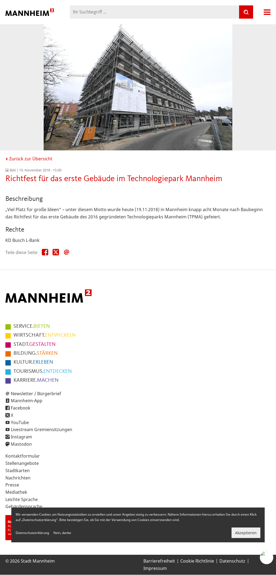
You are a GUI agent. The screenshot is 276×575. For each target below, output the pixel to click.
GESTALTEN (34, 344)
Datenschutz (232, 561)
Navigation (267, 12)
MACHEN (35, 380)
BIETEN (31, 326)
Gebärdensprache (23, 506)
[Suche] (246, 12)
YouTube (20, 422)
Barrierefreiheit (159, 561)
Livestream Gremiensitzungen (41, 429)
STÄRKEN (35, 353)
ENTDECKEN (42, 371)
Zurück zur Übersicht (28, 159)
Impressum (155, 568)
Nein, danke (62, 532)
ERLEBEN (33, 362)
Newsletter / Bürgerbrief (36, 394)
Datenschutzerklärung (32, 532)
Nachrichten (17, 478)
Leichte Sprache (21, 499)
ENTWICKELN (44, 335)
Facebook (20, 408)
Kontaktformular (22, 456)
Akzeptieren (246, 532)
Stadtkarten (17, 470)
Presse (12, 485)
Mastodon (21, 444)
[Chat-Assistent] (266, 557)
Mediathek (16, 492)
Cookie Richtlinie (197, 561)
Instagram (21, 437)
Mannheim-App (26, 401)
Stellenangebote (22, 463)
